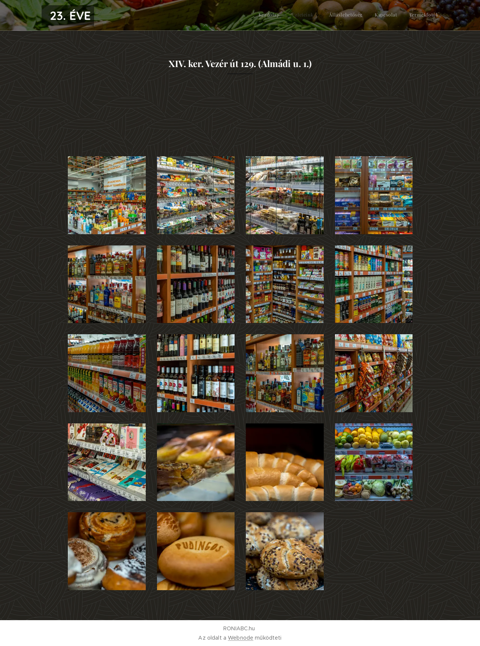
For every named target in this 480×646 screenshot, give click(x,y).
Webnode (240, 637)
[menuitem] (389, 15)
